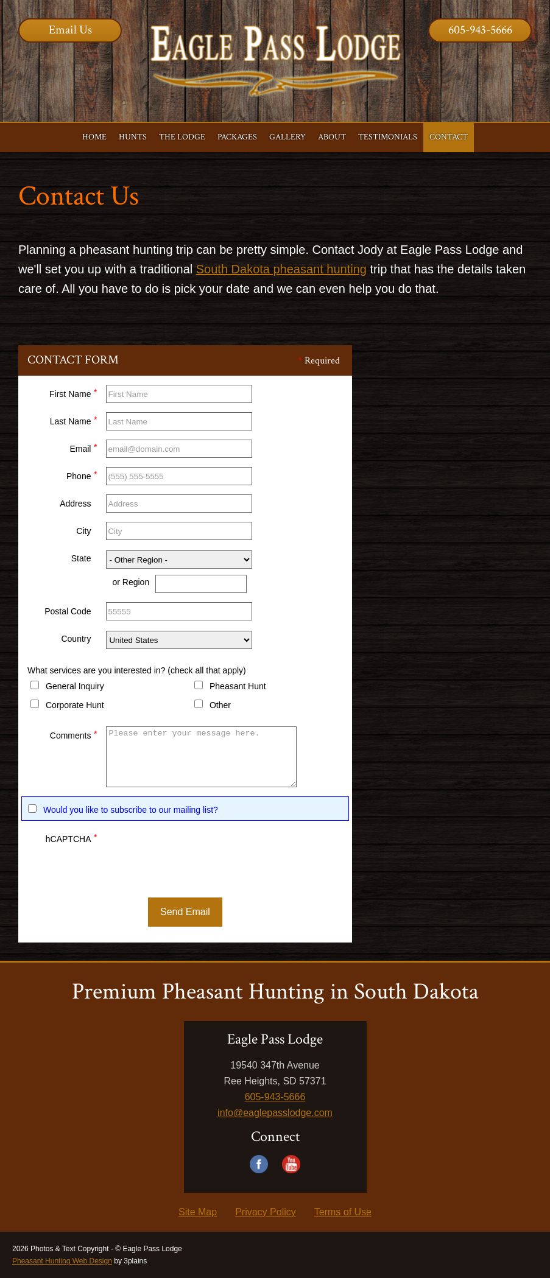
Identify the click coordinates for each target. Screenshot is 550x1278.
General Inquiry (75, 686)
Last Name (73, 419)
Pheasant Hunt (238, 686)
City (83, 531)
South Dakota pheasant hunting (281, 269)
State (81, 558)
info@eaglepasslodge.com (275, 1113)
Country (76, 639)
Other (220, 705)
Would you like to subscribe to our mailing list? (130, 810)
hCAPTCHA (71, 837)
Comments (73, 734)
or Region (130, 582)
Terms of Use (343, 1212)
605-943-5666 (480, 30)
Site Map (197, 1212)
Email (83, 447)
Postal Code (67, 611)
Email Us (70, 30)
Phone (81, 474)
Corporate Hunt (75, 705)
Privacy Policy (265, 1212)
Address (75, 503)
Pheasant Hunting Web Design (62, 1261)
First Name (73, 392)
